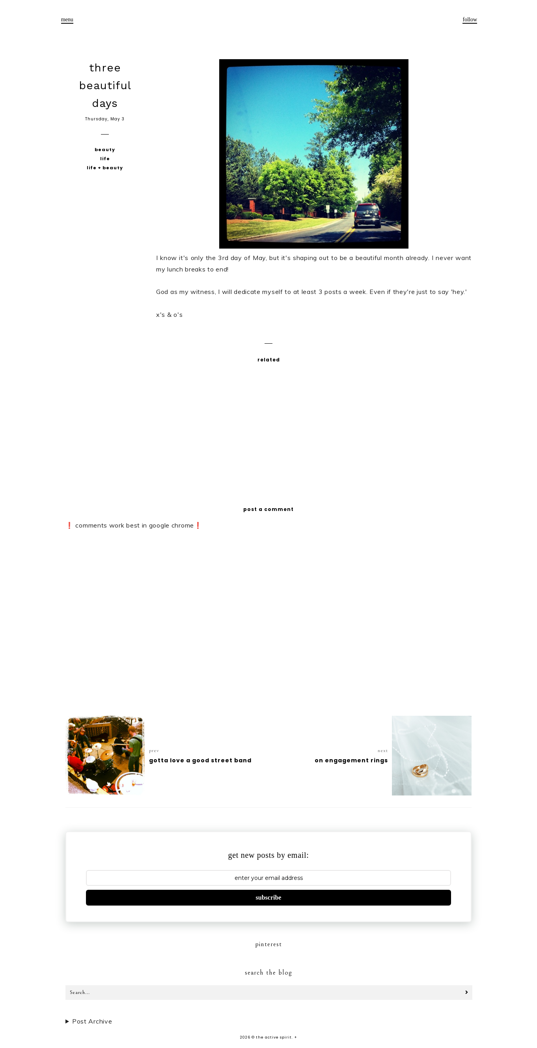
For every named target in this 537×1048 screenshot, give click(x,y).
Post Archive (92, 1021)
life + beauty (105, 168)
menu (67, 19)
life (105, 158)
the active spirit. (274, 1037)
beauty (105, 149)
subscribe (269, 897)
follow (469, 19)
